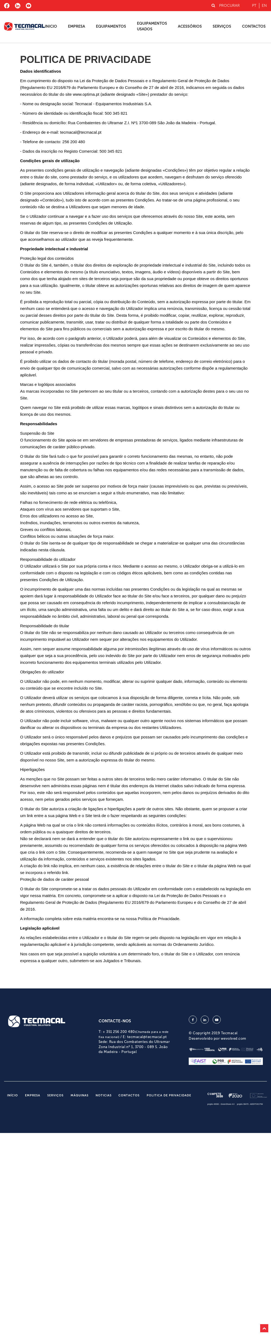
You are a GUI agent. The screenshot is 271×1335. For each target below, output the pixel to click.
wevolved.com (233, 1038)
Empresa (76, 26)
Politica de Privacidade (169, 1095)
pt (254, 5)
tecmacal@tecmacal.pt (147, 1037)
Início (12, 1095)
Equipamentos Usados (152, 26)
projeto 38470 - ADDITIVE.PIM (250, 1104)
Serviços (222, 26)
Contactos (254, 26)
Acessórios (190, 26)
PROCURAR (226, 5)
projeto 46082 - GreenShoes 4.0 (221, 1104)
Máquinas (80, 1095)
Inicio (51, 26)
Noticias (104, 1095)
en (264, 5)
